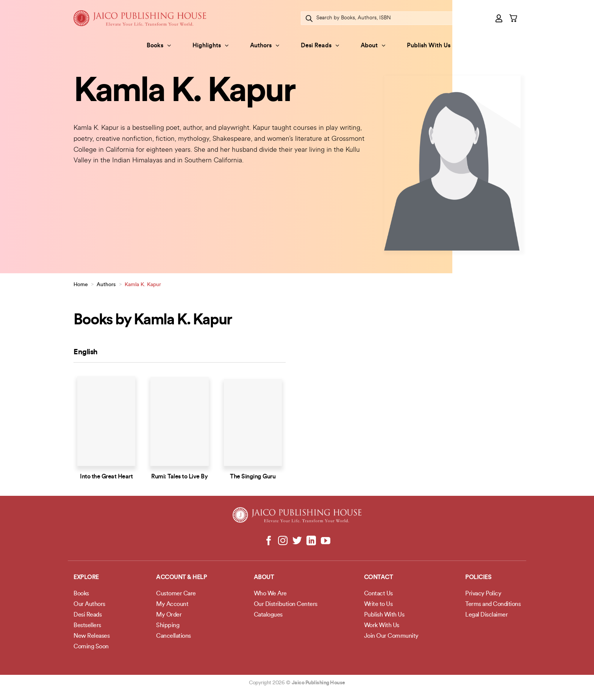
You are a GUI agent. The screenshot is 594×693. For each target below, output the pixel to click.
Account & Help (181, 578)
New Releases (91, 636)
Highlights (210, 45)
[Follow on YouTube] (325, 541)
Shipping (167, 626)
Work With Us (381, 626)
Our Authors (89, 604)
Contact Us (378, 594)
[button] (499, 18)
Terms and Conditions (493, 604)
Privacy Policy (483, 594)
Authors (264, 45)
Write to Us (378, 604)
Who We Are (270, 594)
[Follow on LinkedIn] (311, 541)
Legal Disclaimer (486, 615)
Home (80, 285)
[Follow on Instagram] (283, 541)
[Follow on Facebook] (269, 541)
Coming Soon (91, 647)
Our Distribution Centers (285, 604)
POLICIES (478, 578)
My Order (168, 615)
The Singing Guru (252, 477)
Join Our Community (391, 636)
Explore (86, 578)
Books (159, 45)
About (373, 45)
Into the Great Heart (106, 477)
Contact (378, 578)
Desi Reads (320, 45)
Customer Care (176, 594)
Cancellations (173, 636)
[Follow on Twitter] (297, 541)
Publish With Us (428, 46)
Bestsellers (87, 626)
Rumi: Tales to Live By (179, 477)
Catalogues (268, 615)
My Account (172, 604)
